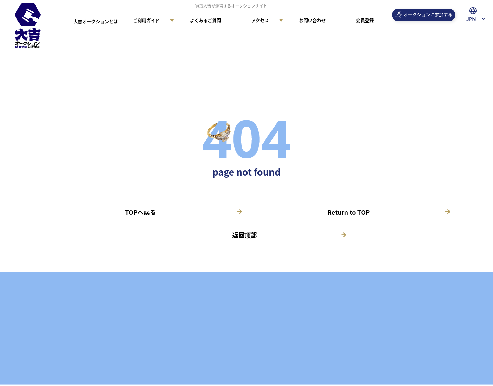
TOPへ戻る (140, 212)
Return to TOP (349, 212)
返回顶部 (244, 234)
